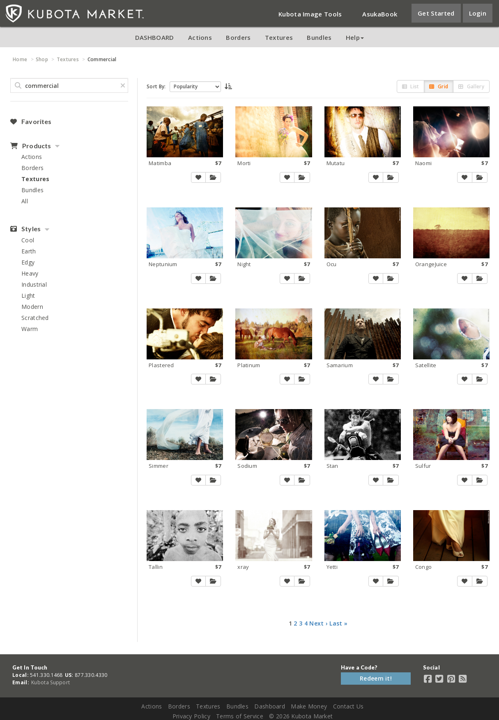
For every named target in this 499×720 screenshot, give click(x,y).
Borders (238, 37)
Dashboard (269, 706)
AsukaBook (379, 14)
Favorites (30, 121)
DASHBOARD (154, 37)
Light (28, 295)
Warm (29, 329)
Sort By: (156, 86)
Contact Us (348, 706)
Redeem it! (376, 678)
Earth (28, 251)
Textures (279, 37)
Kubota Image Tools (310, 14)
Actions (200, 37)
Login (478, 13)
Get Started (436, 13)
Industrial (34, 284)
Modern (32, 307)
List (410, 86)
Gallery (471, 86)
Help (355, 37)
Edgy (27, 262)
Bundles (319, 37)
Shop (42, 59)
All (24, 201)
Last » (338, 623)
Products (30, 146)
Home (20, 59)
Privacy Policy (191, 716)
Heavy (30, 273)
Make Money (309, 706)
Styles (25, 228)
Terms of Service (239, 716)
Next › (318, 623)
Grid (438, 86)
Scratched (35, 318)
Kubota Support (50, 682)
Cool (27, 240)
